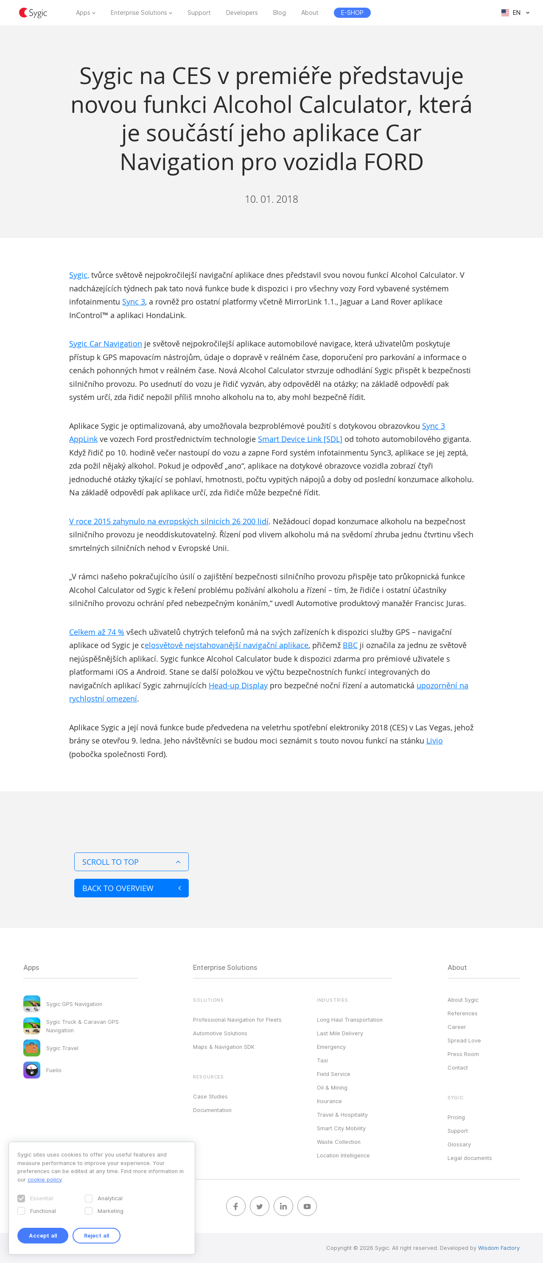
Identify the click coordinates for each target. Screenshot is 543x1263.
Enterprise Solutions (139, 12)
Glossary (459, 1144)
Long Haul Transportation (350, 1019)
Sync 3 (133, 301)
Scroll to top (131, 862)
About (310, 12)
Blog (279, 12)
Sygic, (79, 275)
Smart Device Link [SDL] (300, 439)
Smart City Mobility (341, 1128)
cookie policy (45, 1179)
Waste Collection (339, 1141)
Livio (434, 740)
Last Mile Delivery (340, 1033)
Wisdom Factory (499, 1247)
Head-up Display (238, 685)
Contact (458, 1067)
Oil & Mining (332, 1087)
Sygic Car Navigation (105, 343)
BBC (350, 645)
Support (199, 12)
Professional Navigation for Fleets (237, 1019)
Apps (83, 12)
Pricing (456, 1117)
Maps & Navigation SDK (224, 1046)
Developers (242, 12)
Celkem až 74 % (96, 632)
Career (457, 1026)
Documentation (212, 1110)
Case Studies (210, 1096)
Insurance (329, 1101)
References (463, 1013)
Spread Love (464, 1040)
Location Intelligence (343, 1155)
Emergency (331, 1046)
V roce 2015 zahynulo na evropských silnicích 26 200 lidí (169, 521)
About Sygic (463, 999)
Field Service (333, 1073)
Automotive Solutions (220, 1033)
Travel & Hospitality (342, 1114)
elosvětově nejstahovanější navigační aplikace (226, 645)
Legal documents (470, 1157)
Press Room (463, 1054)
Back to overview (131, 888)
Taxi (322, 1060)
